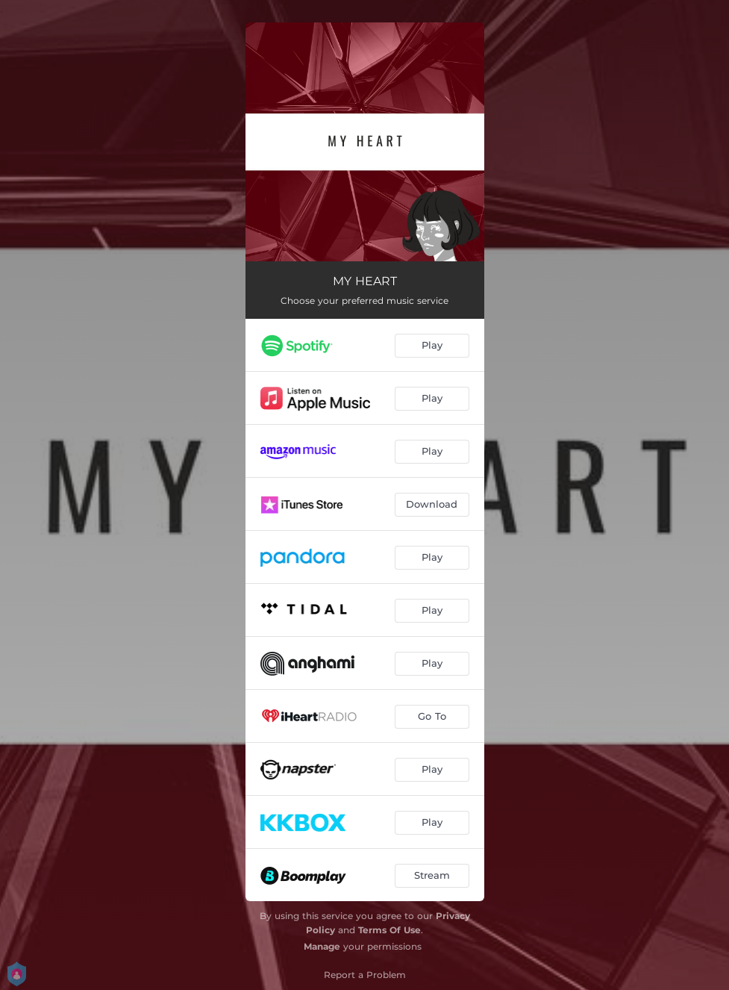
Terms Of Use (389, 929)
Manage (322, 946)
